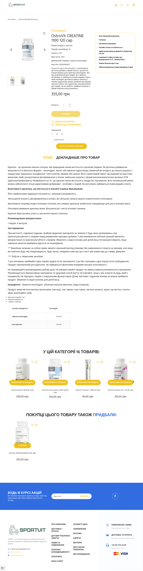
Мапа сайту (57, 561)
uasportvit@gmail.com (17, 555)
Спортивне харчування (20, 14)
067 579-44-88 (14, 552)
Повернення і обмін (121, 525)
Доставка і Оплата (56, 530)
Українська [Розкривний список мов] (108, 6)
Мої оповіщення (81, 554)
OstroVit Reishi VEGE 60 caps (22, 391)
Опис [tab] (48, 159)
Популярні (56, 556)
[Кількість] (66, 107)
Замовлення (79, 529)
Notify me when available (71, 147)
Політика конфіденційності (60, 551)
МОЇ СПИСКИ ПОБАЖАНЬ (79, 548)
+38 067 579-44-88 (118, 545)
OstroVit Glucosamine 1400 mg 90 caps (55, 392)
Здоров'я (76, 14)
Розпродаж (101, 14)
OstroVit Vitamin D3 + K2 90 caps (120, 391)
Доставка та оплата (121, 535)
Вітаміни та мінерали (57, 14)
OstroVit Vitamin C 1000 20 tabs (88, 391)
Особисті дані (80, 524)
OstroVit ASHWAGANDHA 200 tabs (22, 454)
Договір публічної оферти (60, 537)
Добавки (39, 14)
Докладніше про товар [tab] (78, 159)
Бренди (88, 14)
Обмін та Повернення (57, 544)
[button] (127, 6)
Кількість (55, 106)
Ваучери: (77, 542)
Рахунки (77, 533)
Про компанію (58, 524)
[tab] (49, 6)
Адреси (77, 538)
